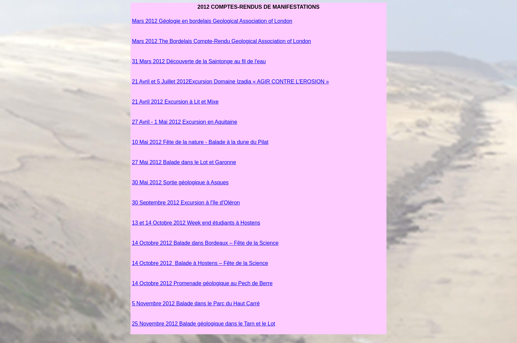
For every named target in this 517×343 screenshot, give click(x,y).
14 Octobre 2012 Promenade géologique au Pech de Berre (202, 283)
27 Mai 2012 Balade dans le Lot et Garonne (184, 162)
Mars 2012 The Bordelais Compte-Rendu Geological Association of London (221, 41)
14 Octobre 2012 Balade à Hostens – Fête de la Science (200, 263)
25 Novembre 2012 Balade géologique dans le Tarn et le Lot (203, 324)
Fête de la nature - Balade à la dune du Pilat (215, 142)
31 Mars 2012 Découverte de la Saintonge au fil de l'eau (199, 61)
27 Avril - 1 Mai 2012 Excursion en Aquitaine (184, 122)
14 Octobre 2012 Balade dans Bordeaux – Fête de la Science (205, 243)
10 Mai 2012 (147, 142)
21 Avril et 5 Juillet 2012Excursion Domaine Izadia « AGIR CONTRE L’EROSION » (230, 81)
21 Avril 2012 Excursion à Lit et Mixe (175, 102)
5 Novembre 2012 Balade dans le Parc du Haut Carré (196, 303)
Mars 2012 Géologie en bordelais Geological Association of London (212, 21)
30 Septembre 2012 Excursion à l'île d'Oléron (186, 202)
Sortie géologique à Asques (180, 182)
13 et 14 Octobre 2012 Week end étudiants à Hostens (196, 223)
